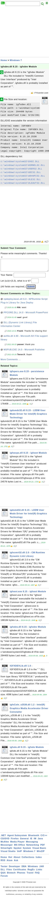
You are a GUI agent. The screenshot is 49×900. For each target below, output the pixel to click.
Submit (30, 289)
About (17, 860)
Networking (32, 847)
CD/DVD (5, 841)
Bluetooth (33, 838)
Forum (4, 878)
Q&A (3, 875)
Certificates (19, 872)
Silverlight (6, 851)
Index (39, 860)
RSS (3, 863)
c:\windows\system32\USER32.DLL (21, 168)
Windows (33, 869)
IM (35, 841)
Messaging (32, 844)
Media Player (17, 844)
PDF (42, 847)
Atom (10, 863)
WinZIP (41, 854)
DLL (3, 872)
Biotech (11, 875)
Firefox (15, 841)
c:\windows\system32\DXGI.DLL (20, 161)
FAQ (37, 875)
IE (31, 841)
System (27, 851)
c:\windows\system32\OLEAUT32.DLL (23, 183)
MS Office (19, 847)
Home (4, 60)
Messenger (7, 847)
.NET (3, 838)
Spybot (17, 851)
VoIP (19, 854)
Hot (10, 860)
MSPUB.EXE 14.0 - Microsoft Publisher (24, 352)
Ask (16, 863)
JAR (41, 869)
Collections (28, 860)
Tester (4, 869)
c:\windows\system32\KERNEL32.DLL (23, 165)
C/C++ (44, 838)
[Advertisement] (24, 32)
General (24, 841)
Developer (14, 869)
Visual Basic (39, 851)
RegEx (31, 872)
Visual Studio (8, 854)
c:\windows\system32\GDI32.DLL (21, 172)
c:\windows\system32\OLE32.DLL (21, 179)
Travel (30, 875)
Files (9, 872)
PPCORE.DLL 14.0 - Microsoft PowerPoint (26, 315)
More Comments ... (11, 362)
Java (40, 841)
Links (39, 872)
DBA (24, 869)
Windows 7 (16, 60)
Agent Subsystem (17, 838)
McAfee (5, 844)
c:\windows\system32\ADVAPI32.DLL (23, 176)
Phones (21, 875)
